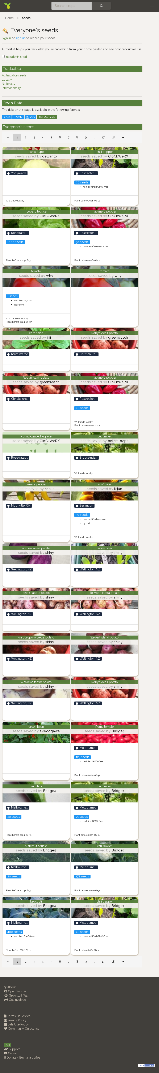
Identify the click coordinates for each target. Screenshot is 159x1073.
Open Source (15, 991)
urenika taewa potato (36, 548)
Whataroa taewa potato (36, 682)
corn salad (36, 333)
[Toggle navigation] (152, 6)
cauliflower (104, 846)
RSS (30, 117)
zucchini (36, 786)
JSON (18, 117)
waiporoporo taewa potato (36, 637)
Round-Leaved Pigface (36, 436)
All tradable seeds (14, 75)
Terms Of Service (17, 1016)
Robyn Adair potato (104, 333)
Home (9, 18)
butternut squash (36, 846)
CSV (6, 117)
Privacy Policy (15, 1020)
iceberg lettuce (36, 211)
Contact (11, 1053)
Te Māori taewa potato (105, 593)
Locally (7, 79)
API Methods (46, 117)
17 (103, 137)
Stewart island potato (104, 637)
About (10, 987)
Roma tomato (104, 726)
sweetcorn (104, 548)
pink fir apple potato (36, 593)
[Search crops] (71, 6)
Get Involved (15, 999)
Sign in (6, 38)
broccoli (36, 901)
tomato (36, 271)
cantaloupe (36, 151)
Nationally (8, 83)
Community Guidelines (21, 1028)
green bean (36, 726)
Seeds (26, 18)
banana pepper (36, 484)
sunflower (104, 484)
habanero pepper (104, 211)
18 (113, 137)
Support (12, 1049)
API (8, 1045)
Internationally (11, 88)
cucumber (104, 436)
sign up (21, 38)
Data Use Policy (16, 1024)
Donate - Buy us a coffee (22, 1057)
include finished (14, 56)
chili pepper (104, 151)
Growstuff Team (17, 995)
